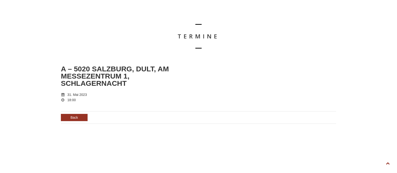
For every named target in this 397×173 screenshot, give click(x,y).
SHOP (333, 16)
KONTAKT (312, 16)
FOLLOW (371, 16)
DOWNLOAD (287, 16)
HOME (218, 16)
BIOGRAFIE (261, 16)
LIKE (351, 16)
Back (74, 117)
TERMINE (239, 16)
